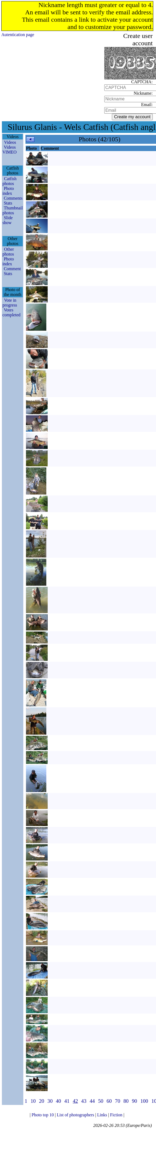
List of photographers (76, 1115)
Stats (8, 203)
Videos (10, 142)
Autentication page (17, 34)
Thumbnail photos (12, 210)
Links (102, 1115)
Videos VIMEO (9, 149)
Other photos (8, 251)
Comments (13, 198)
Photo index (8, 191)
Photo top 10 (43, 1115)
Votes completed (11, 312)
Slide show (7, 220)
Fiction (116, 1115)
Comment (12, 268)
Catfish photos (9, 181)
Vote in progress (9, 302)
